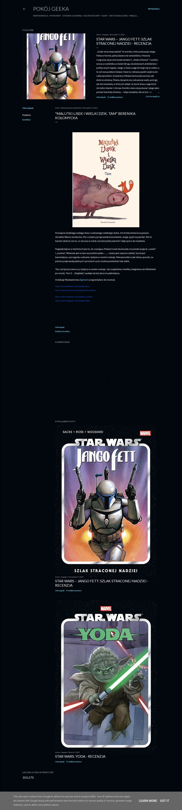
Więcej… (133, 15)
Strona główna (72, 15)
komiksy (26, 119)
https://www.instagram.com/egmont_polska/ (73, 297)
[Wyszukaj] (154, 8)
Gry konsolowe (118, 15)
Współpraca (40, 15)
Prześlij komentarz (115, 97)
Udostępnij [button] (100, 97)
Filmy (104, 15)
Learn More (148, 801)
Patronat (55, 15)
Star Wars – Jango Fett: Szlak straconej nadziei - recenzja (124, 41)
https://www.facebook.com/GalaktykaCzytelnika (75, 290)
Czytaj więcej (153, 96)
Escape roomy (91, 15)
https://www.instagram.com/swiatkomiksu (72, 301)
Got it (164, 801)
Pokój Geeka (51, 8)
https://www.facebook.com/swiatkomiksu (72, 286)
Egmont (84, 279)
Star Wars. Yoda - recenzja (80, 756)
